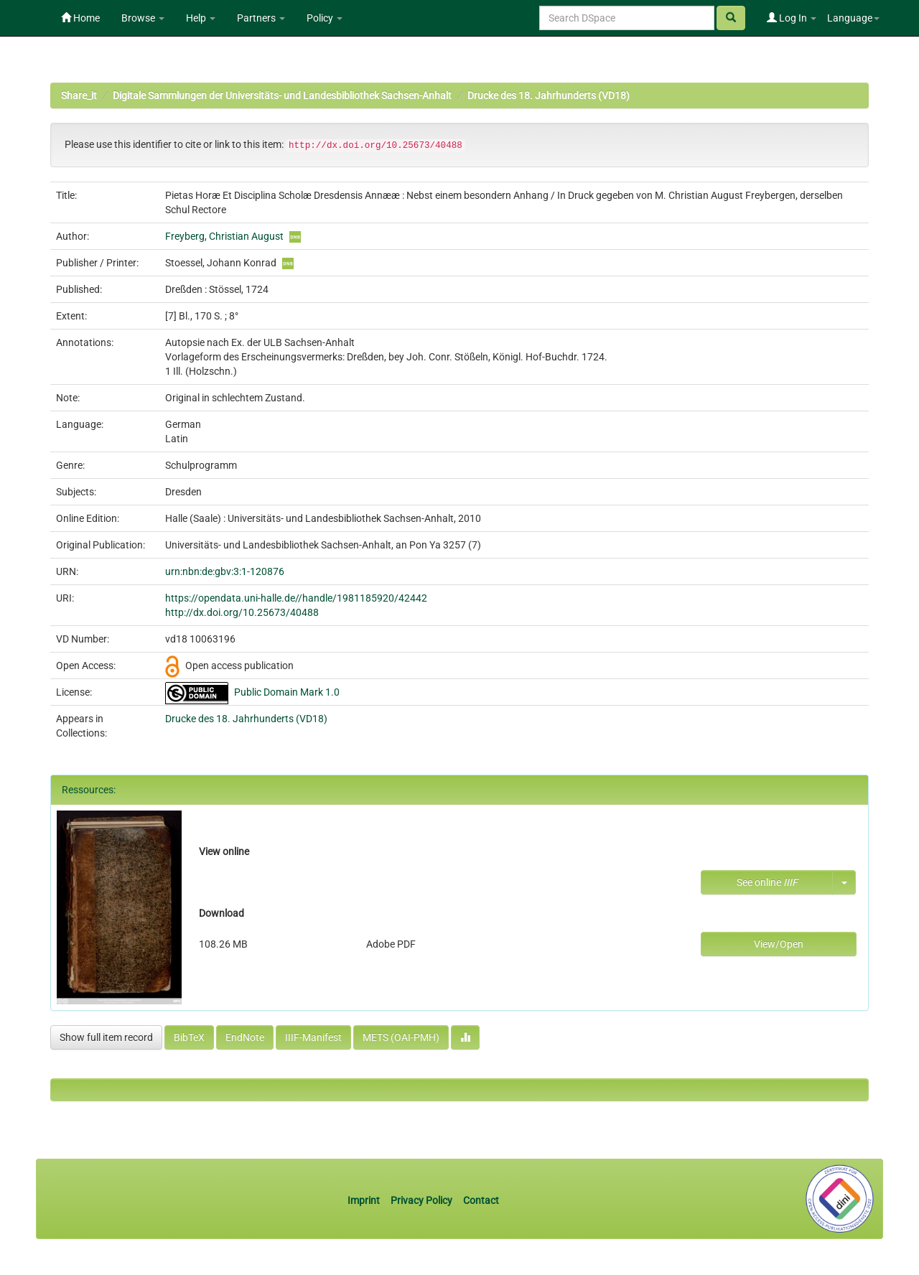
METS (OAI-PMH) (401, 1037)
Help (200, 18)
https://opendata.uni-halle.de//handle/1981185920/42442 (296, 598)
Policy (324, 18)
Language (853, 18)
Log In (791, 18)
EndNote (244, 1037)
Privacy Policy (421, 1200)
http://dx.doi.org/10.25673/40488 (242, 612)
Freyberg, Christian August (224, 236)
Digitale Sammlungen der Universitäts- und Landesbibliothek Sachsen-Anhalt (282, 95)
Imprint (364, 1200)
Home (80, 18)
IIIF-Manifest (313, 1037)
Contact (481, 1200)
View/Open (778, 944)
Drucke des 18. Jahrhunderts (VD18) (548, 95)
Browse (142, 18)
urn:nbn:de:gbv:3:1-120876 (224, 571)
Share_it (79, 95)
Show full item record (106, 1037)
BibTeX (189, 1037)
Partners (261, 18)
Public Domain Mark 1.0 (287, 692)
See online (767, 882)
